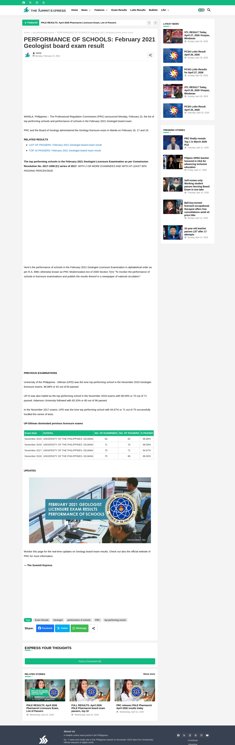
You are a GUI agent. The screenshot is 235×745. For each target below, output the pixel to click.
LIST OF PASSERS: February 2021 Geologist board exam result (65, 144)
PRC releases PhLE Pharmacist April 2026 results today (134, 707)
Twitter (64, 628)
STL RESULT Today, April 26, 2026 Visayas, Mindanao (197, 90)
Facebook (47, 628)
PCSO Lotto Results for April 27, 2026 (195, 71)
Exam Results (119, 10)
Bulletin (153, 10)
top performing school (43, 32)
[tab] (75, 10)
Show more (149, 674)
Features (99, 10)
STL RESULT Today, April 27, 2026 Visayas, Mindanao (197, 35)
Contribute (193, 740)
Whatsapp (81, 628)
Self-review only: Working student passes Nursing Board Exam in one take (197, 185)
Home (74, 10)
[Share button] (93, 628)
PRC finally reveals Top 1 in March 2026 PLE (195, 141)
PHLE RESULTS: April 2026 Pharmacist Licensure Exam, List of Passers (78, 22)
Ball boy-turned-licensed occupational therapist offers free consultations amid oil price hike (197, 209)
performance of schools (78, 620)
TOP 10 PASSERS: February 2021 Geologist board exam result (65, 150)
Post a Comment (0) (89, 661)
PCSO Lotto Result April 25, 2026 (195, 108)
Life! (163, 10)
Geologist (58, 620)
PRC (97, 620)
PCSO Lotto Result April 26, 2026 (195, 53)
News (84, 10)
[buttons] (24, 2)
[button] (201, 10)
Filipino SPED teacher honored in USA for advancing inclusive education (196, 163)
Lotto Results (138, 10)
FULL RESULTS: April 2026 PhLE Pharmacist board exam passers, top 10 (88, 708)
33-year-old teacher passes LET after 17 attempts (195, 231)
